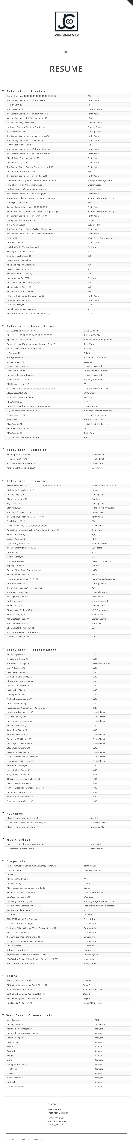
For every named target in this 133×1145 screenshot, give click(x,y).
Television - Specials (26, 91)
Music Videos (18, 839)
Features (14, 813)
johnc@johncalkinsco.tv (59, 1121)
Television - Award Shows (30, 326)
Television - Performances (31, 650)
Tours (11, 976)
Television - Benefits (26, 450)
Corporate (16, 861)
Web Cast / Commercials (29, 1015)
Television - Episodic (26, 481)
